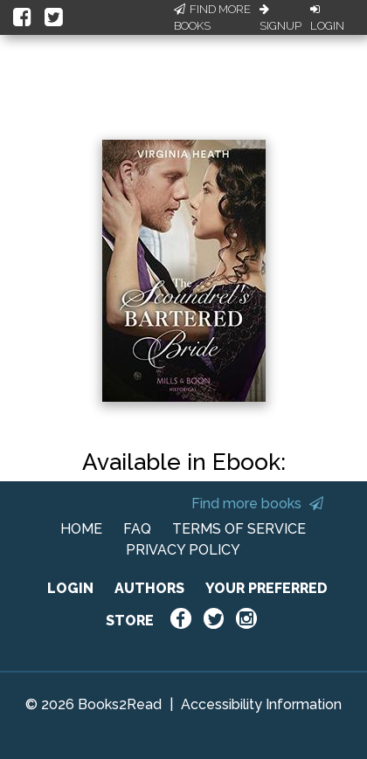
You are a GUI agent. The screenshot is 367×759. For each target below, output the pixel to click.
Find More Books (212, 18)
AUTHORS (149, 588)
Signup (280, 18)
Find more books (257, 503)
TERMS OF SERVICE (239, 529)
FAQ (137, 529)
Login (327, 18)
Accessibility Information (261, 704)
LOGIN (70, 588)
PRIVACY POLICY (183, 550)
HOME (81, 529)
